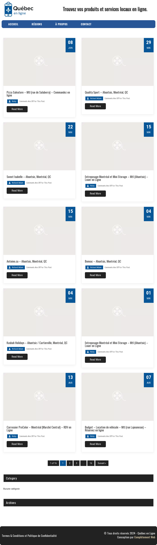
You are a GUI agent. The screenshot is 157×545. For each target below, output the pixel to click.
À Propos (61, 24)
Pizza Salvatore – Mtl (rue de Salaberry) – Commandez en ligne (38, 93)
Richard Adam (95, 98)
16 (91, 463)
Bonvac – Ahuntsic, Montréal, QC (103, 261)
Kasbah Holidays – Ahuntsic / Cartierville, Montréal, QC (37, 343)
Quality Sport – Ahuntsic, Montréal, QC (106, 92)
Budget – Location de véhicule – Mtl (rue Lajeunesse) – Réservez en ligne (115, 428)
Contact (86, 24)
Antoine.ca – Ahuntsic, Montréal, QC (27, 261)
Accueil (13, 24)
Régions (37, 24)
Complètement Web (144, 537)
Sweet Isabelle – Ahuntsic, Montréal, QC (29, 177)
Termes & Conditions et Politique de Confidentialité (29, 536)
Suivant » (102, 463)
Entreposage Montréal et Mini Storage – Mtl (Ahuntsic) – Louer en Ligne (116, 178)
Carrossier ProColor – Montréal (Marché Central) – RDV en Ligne (39, 428)
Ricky (14, 101)
